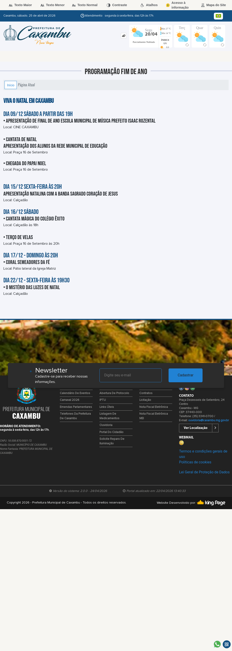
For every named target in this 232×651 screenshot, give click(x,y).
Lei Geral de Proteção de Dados (204, 472)
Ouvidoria (105, 425)
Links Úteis (106, 407)
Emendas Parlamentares (76, 407)
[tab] (123, 36)
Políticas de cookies (195, 462)
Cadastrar (185, 375)
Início (10, 85)
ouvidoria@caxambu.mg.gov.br (208, 420)
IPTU (102, 400)
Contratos (145, 393)
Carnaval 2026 (69, 400)
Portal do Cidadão (111, 432)
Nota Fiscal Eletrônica (153, 407)
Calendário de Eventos (75, 393)
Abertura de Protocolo (114, 393)
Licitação (145, 400)
